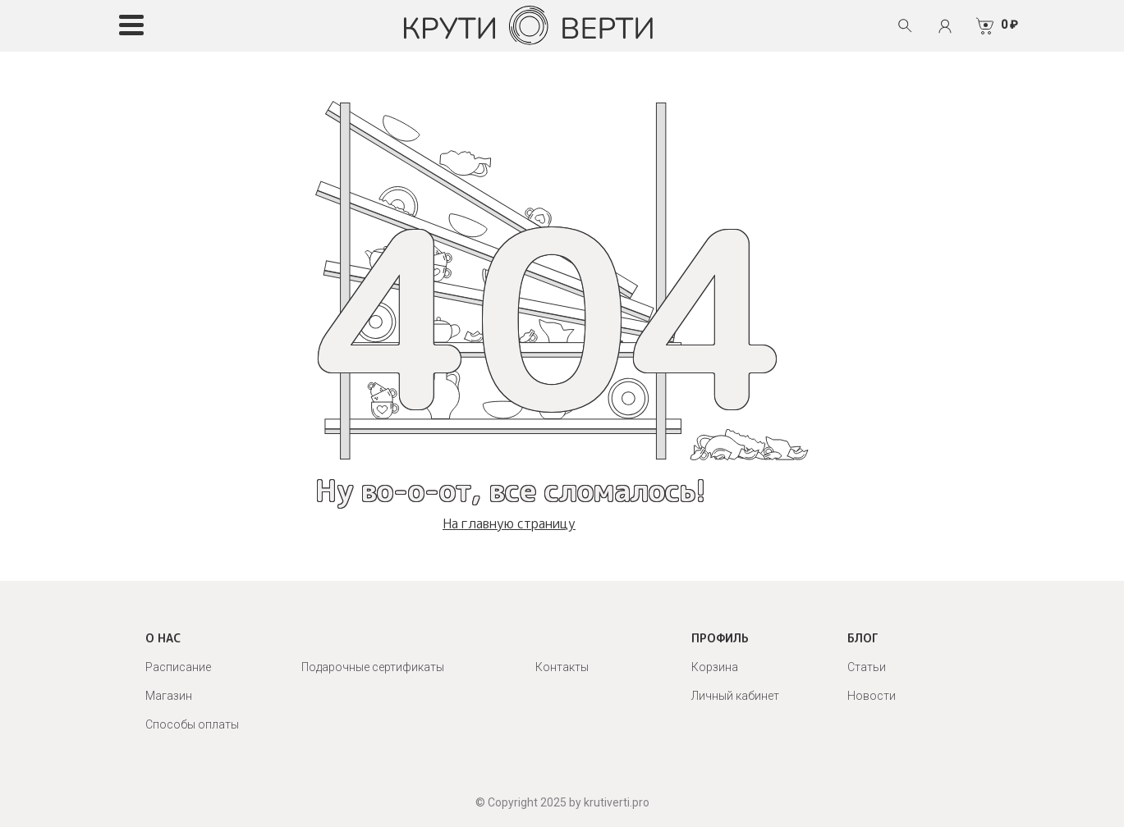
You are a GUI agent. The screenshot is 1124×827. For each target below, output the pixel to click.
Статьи (866, 667)
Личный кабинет (735, 695)
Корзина (714, 667)
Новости (871, 695)
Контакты (562, 667)
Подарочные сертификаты (372, 667)
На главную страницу (509, 523)
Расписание (178, 667)
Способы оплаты (192, 724)
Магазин (168, 695)
